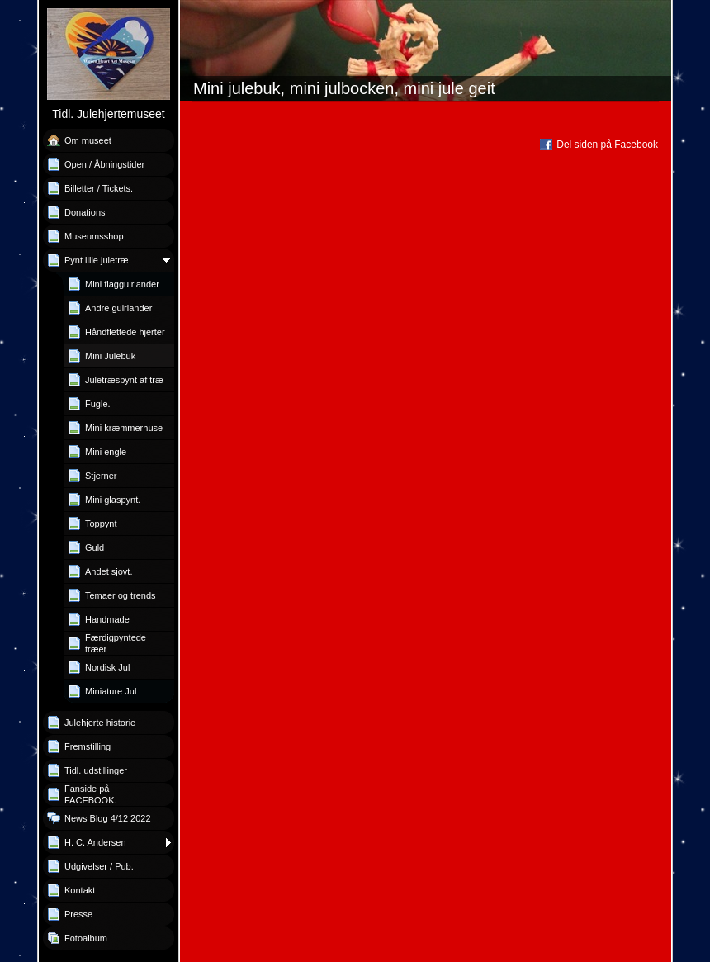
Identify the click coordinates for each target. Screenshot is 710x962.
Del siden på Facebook (607, 144)
